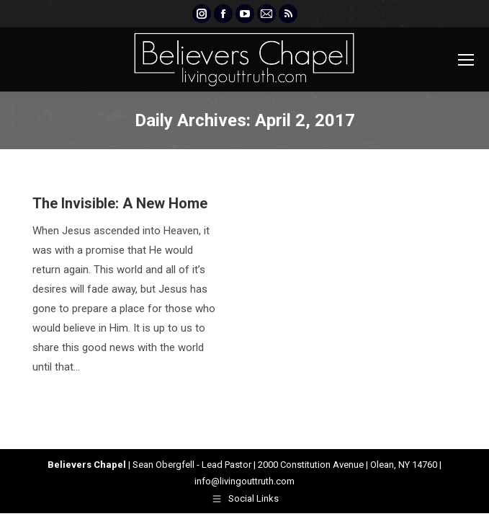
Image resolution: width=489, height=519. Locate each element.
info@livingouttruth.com (244, 481)
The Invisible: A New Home (119, 203)
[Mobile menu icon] (466, 59)
